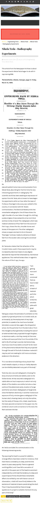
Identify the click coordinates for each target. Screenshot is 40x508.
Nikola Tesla (24, 41)
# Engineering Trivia (13, 496)
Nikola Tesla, (9, 62)
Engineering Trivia (13, 41)
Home (4, 41)
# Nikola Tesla (25, 496)
